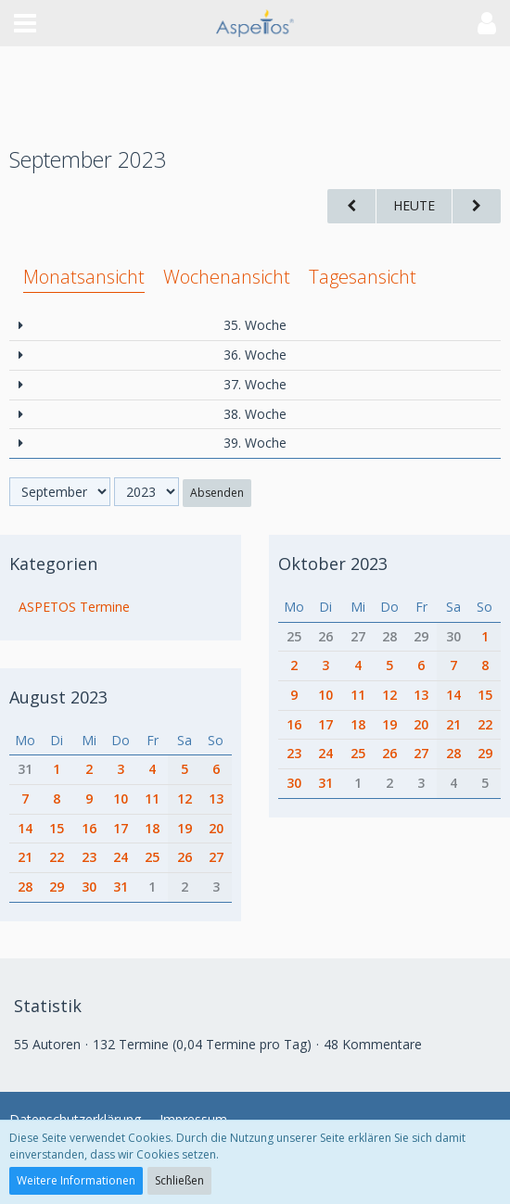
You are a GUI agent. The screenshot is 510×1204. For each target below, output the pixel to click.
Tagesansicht (362, 276)
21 (25, 857)
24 (120, 857)
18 (152, 827)
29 (56, 886)
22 (56, 857)
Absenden (217, 493)
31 (25, 769)
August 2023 (58, 696)
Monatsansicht (84, 276)
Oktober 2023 (333, 562)
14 (25, 827)
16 (89, 827)
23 (89, 857)
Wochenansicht (226, 276)
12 (184, 798)
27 (216, 857)
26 (184, 857)
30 (89, 886)
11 (152, 798)
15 (56, 827)
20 (216, 827)
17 (120, 827)
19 (184, 827)
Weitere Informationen (76, 1180)
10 (120, 798)
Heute (414, 205)
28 (25, 886)
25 (152, 857)
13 (216, 798)
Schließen (179, 1180)
